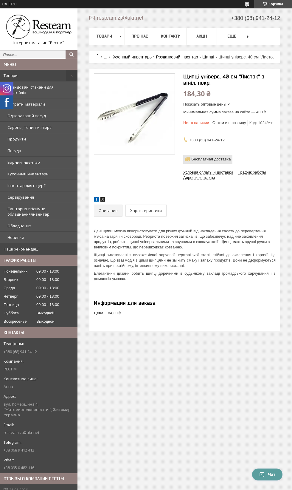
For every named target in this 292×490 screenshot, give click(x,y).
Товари (11, 75)
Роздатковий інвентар (177, 57)
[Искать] (71, 54)
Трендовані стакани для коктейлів (30, 89)
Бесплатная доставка (211, 159)
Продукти (16, 139)
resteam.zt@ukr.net (21, 432)
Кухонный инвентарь (28, 174)
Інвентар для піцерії (26, 185)
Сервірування (20, 197)
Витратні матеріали (26, 104)
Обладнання (19, 225)
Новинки (15, 237)
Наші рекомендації (21, 249)
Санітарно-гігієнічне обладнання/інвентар (28, 211)
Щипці (208, 57)
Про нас (139, 36)
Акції (201, 36)
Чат (267, 474)
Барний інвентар (23, 162)
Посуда (14, 150)
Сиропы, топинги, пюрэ (29, 127)
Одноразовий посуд (26, 115)
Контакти (171, 36)
